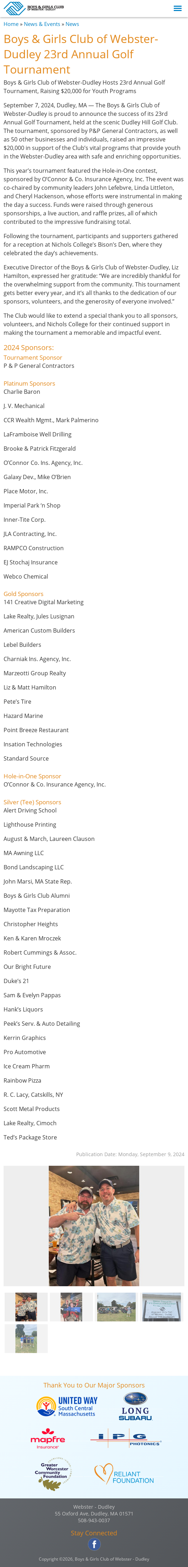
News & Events (42, 23)
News (72, 23)
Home (11, 23)
